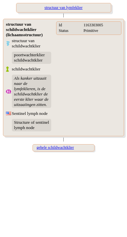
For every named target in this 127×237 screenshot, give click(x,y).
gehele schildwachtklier (55, 147)
